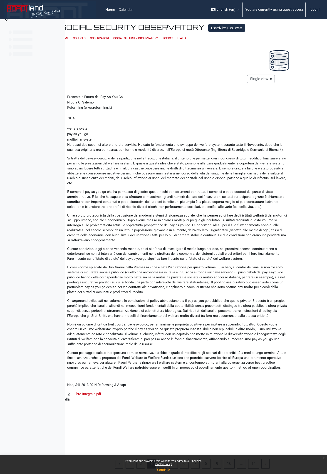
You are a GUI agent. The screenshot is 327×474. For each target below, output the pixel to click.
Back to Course (280, 28)
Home (118, 38)
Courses (133, 38)
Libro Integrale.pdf (122, 439)
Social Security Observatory (189, 38)
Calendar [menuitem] (126, 10)
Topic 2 (221, 38)
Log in (315, 9)
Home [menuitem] (110, 10)
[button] (224, 9)
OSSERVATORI (153, 38)
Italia (235, 38)
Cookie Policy (163, 464)
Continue (163, 470)
